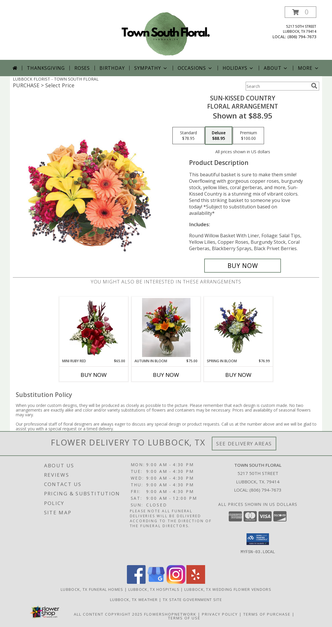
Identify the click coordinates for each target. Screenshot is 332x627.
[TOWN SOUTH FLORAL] (166, 33)
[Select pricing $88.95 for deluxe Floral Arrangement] (219, 135)
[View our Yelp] (195, 582)
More (308, 68)
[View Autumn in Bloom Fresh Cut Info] (166, 327)
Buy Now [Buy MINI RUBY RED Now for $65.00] (94, 375)
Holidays (238, 68)
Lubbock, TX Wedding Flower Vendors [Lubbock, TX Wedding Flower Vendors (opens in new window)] (227, 589)
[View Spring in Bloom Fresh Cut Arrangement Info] (238, 327)
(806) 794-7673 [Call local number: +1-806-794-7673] (301, 36)
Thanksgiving (46, 68)
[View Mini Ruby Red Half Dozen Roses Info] (93, 327)
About (276, 68)
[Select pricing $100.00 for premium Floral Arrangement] (248, 135)
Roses (82, 68)
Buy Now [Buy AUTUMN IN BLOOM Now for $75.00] (166, 375)
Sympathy (151, 68)
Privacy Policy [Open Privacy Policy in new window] (220, 614)
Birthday (112, 68)
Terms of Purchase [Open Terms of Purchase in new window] (267, 614)
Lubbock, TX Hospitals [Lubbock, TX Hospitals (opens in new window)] (153, 589)
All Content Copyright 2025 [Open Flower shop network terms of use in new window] (108, 614)
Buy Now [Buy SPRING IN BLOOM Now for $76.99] (238, 375)
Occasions (195, 68)
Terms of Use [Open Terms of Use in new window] (184, 618)
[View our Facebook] (136, 582)
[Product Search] (277, 86)
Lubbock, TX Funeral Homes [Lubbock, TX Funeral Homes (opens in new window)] (92, 589)
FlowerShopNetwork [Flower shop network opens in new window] (170, 614)
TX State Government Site (192, 599)
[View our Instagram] (176, 582)
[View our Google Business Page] (156, 582)
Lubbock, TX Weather (134, 599)
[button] (300, 12)
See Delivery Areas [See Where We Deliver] (244, 443)
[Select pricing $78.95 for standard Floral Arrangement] (188, 135)
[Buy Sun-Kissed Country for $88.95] (242, 266)
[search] (314, 86)
